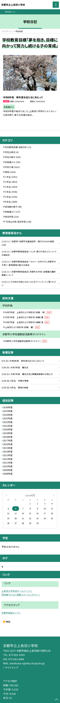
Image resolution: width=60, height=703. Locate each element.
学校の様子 (10, 157)
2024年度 (8, 414)
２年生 (8, 181)
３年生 (8, 186)
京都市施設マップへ (11, 612)
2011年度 (8, 462)
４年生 (8, 191)
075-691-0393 (17, 655)
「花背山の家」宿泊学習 (15, 221)
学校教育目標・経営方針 (16, 147)
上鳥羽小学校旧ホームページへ (17, 591)
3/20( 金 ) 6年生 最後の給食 (15, 387)
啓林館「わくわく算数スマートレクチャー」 (21, 594)
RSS (8, 621)
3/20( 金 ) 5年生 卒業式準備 (15, 380)
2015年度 (8, 448)
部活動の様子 (11, 206)
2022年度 (8, 422)
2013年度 (8, 455)
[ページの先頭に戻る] (56, 699)
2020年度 (8, 429)
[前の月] (6, 495)
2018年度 (8, 436)
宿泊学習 (9, 216)
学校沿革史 (10, 152)
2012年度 (8, 459)
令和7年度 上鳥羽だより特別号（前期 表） (28, 312)
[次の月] (53, 495)
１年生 (8, 176)
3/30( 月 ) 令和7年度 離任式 (15, 367)
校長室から (10, 162)
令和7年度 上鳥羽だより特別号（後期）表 (27, 322)
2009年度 (8, 470)
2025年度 (8, 411)
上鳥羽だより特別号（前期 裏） (22, 327)
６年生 (8, 201)
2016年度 (8, 444)
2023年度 (8, 418)
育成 (7, 172)
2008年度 (8, 473)
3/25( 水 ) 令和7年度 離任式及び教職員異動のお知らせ (27, 374)
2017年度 (8, 440)
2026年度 (8, 407)
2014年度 (8, 451)
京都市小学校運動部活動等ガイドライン (26, 341)
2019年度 (8, 433)
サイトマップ (11, 667)
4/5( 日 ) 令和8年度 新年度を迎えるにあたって (23, 360)
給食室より (10, 211)
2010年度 (8, 466)
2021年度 (8, 425)
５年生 (8, 196)
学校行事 (9, 167)
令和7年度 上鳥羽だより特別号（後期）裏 (27, 317)
